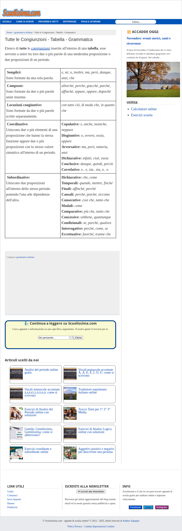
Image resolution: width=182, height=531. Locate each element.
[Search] (76, 338)
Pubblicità (12, 507)
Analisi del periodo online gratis (41, 371)
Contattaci (12, 495)
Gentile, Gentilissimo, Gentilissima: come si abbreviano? (39, 432)
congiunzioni (40, 48)
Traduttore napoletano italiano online (92, 391)
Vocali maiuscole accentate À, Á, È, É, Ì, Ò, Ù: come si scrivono (96, 372)
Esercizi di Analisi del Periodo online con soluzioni (39, 412)
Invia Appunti (14, 499)
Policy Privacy (74, 526)
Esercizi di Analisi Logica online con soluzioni (94, 430)
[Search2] (53, 338)
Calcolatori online (144, 109)
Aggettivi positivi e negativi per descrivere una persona (96, 450)
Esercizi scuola (142, 115)
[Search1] (136, 21)
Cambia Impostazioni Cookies (99, 526)
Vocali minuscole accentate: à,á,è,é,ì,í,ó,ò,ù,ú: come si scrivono (42, 392)
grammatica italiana (25, 257)
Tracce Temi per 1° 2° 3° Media (94, 410)
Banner (10, 503)
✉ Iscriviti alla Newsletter (91, 491)
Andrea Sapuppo (131, 520)
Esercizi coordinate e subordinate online (38, 450)
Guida (10, 491)
